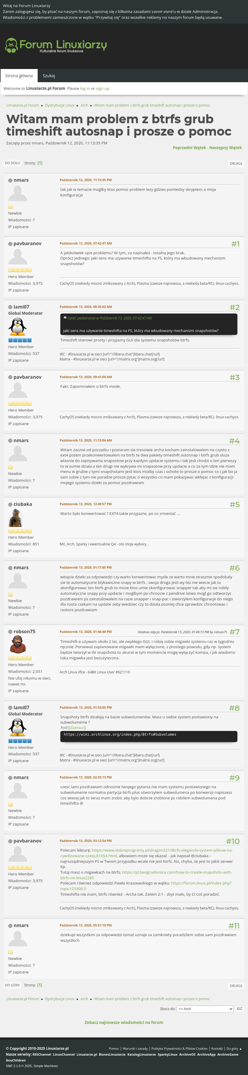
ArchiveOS (187, 1054)
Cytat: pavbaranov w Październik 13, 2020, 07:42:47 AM (110, 318)
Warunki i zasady (135, 1048)
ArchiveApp (206, 1054)
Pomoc (114, 1048)
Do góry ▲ (234, 1048)
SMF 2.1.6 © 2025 (19, 1066)
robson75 (24, 631)
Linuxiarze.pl (87, 1054)
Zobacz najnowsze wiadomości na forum (124, 1022)
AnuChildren (16, 1060)
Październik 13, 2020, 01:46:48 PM (86, 631)
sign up (102, 88)
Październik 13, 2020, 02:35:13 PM (86, 777)
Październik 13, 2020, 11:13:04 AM (86, 440)
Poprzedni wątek (189, 147)
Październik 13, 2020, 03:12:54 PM (86, 840)
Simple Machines (46, 1066)
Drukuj (236, 163)
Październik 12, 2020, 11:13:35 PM (86, 180)
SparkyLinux (167, 1054)
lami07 (21, 307)
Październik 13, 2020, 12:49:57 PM (86, 504)
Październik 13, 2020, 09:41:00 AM (86, 377)
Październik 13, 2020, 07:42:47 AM (86, 243)
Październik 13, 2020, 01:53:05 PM (86, 707)
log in (85, 88)
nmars (21, 180)
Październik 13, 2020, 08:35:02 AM (86, 306)
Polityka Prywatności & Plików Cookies (180, 1048)
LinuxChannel (64, 1054)
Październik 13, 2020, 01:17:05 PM (86, 567)
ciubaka (23, 504)
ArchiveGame (228, 1054)
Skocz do (167, 1008)
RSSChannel (42, 1054)
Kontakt (217, 1048)
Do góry (12, 985)
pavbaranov (27, 243)
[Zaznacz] (77, 727)
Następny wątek (225, 147)
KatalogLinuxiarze (141, 1054)
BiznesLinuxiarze (112, 1054)
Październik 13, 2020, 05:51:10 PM (86, 925)
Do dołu (12, 163)
